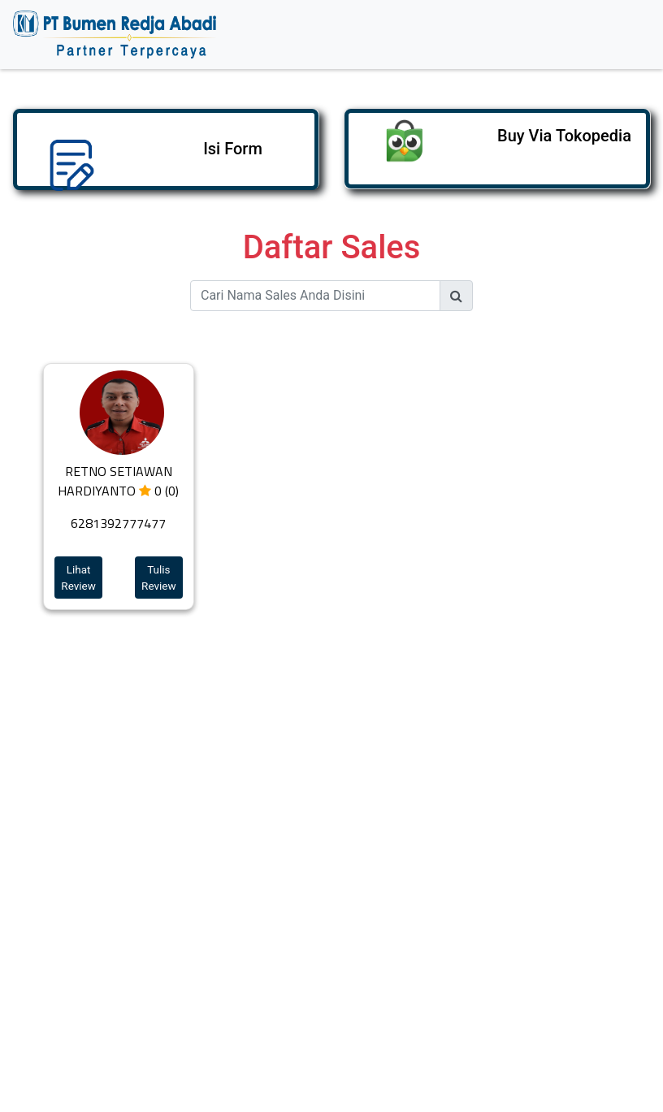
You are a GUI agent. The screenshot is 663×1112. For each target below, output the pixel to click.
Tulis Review (158, 577)
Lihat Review (78, 577)
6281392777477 (118, 523)
